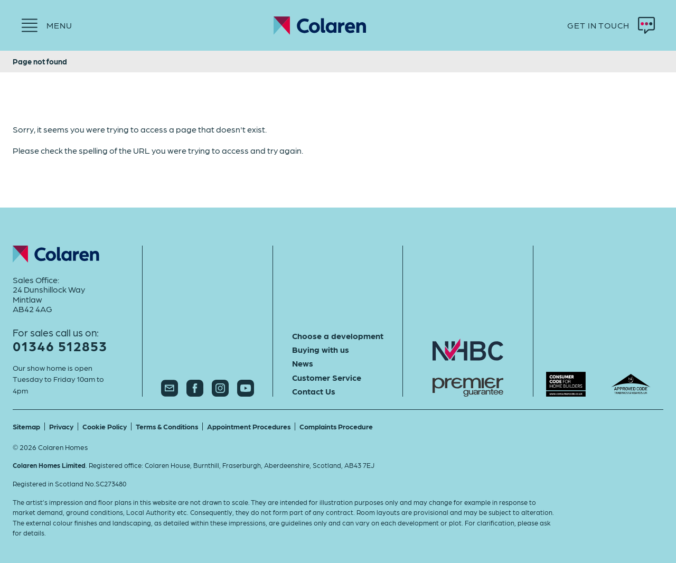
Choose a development (337, 336)
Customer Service (326, 377)
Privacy (61, 426)
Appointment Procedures (248, 426)
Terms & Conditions (167, 426)
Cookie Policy (104, 426)
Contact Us (313, 391)
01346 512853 (60, 345)
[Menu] (47, 25)
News (302, 363)
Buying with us (320, 349)
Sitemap (26, 426)
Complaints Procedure (336, 426)
